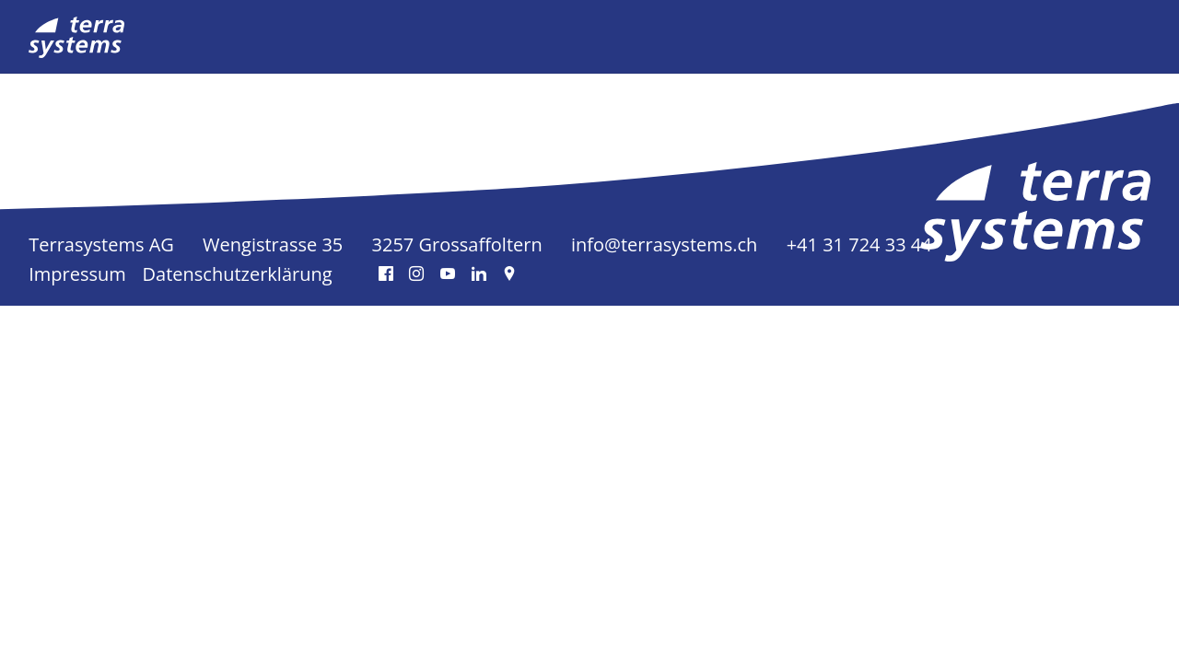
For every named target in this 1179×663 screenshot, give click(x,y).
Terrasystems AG (101, 244)
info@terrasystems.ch (664, 244)
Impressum (77, 274)
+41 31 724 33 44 (859, 244)
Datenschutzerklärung (238, 274)
